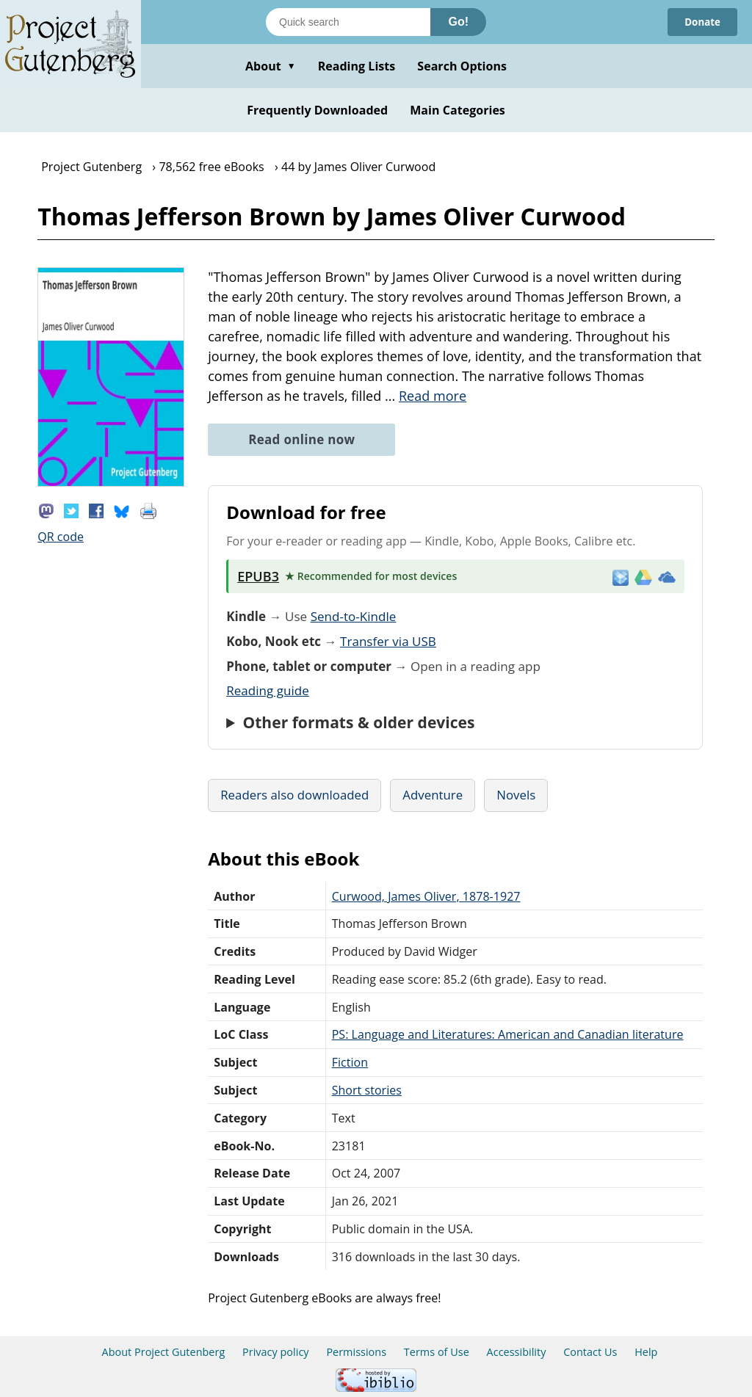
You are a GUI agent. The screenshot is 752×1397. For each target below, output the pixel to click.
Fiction (350, 1062)
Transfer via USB (388, 641)
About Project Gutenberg (163, 1352)
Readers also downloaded (294, 794)
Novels (515, 794)
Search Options (462, 66)
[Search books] (348, 22)
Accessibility (516, 1352)
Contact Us (590, 1352)
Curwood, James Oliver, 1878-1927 (426, 896)
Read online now (301, 439)
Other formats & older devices (358, 722)
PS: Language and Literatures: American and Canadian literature (508, 1034)
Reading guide (267, 690)
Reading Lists (357, 66)
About (270, 66)
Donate (701, 22)
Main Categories (457, 110)
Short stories (367, 1090)
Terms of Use (436, 1352)
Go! (458, 21)
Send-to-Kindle (354, 616)
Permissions (356, 1352)
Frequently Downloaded (317, 110)
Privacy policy (275, 1352)
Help (645, 1352)
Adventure (432, 794)
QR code (60, 537)
